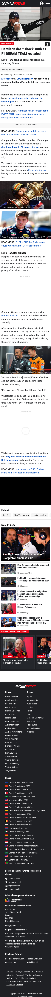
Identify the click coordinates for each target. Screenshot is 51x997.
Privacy (19, 985)
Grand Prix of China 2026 (17, 786)
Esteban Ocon (11, 742)
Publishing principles (27, 978)
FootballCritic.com (34, 959)
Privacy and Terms (22, 972)
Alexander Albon (12, 725)
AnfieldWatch (32, 962)
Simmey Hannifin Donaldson (13, 69)
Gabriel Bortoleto (12, 760)
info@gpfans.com (13, 925)
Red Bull (6, 515)
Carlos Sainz (10, 728)
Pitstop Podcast (9, 315)
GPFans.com (10, 962)
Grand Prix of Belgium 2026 (18, 821)
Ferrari (29, 711)
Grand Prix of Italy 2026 (17, 832)
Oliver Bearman (11, 739)
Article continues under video (25, 125)
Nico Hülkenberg (12, 763)
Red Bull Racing (33, 728)
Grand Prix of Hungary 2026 (19, 825)
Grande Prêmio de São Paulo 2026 (21, 853)
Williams (30, 732)
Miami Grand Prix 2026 (16, 800)
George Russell (11, 735)
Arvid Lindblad (11, 756)
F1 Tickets (11, 985)
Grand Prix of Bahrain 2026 (18, 793)
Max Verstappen (21, 515)
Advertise (10, 975)
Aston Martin (32, 700)
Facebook (20, 975)
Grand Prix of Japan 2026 (18, 790)
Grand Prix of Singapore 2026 (19, 842)
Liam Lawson (11, 753)
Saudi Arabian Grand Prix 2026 (20, 797)
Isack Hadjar (10, 718)
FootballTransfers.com (14, 959)
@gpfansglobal (13, 882)
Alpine (29, 697)
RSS (33, 972)
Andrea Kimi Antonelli (14, 732)
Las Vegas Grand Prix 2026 (18, 856)
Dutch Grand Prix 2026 (16, 828)
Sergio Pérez (10, 770)
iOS (16, 978)
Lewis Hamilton (7, 44)
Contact (39, 972)
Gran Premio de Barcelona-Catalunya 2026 (25, 811)
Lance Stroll (10, 749)
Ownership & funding (32, 981)
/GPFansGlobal (13, 889)
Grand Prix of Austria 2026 (18, 814)
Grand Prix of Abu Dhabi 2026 (19, 863)
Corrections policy (14, 981)
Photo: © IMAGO (7, 39)
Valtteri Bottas (11, 767)
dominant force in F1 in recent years (20, 147)
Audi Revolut (32, 704)
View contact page (12, 947)
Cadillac (30, 707)
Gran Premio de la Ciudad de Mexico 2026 (24, 849)
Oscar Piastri (10, 707)
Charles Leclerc (11, 700)
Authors (10, 972)
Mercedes (6, 78)
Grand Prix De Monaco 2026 (19, 807)
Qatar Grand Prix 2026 (16, 860)
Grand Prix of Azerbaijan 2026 (19, 839)
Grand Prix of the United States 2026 (22, 846)
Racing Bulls (32, 725)
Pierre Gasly (10, 714)
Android (10, 978)
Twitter (28, 975)
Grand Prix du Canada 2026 (18, 804)
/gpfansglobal (12, 879)
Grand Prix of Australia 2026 (19, 783)
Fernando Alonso (37, 170)
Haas (29, 714)
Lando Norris (10, 704)
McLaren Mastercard (35, 718)
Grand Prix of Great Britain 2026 (20, 818)
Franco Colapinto (12, 711)
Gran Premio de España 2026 (19, 835)
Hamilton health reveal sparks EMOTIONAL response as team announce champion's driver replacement (24, 114)
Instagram (37, 975)
